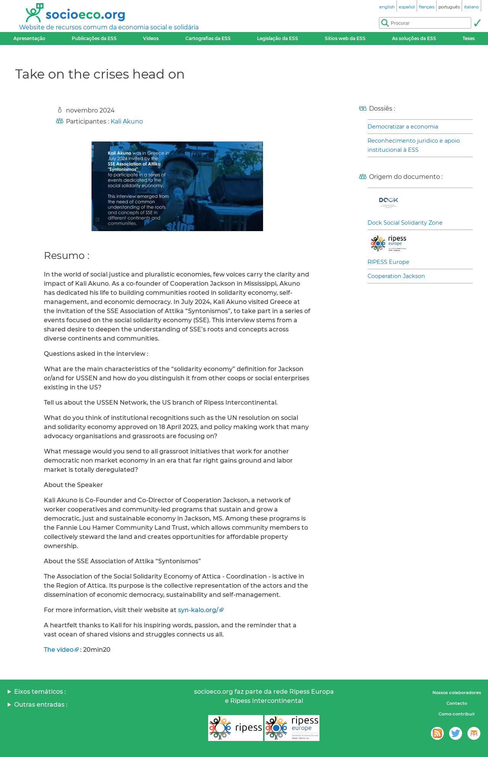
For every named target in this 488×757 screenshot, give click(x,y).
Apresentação (29, 38)
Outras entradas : (40, 704)
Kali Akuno (127, 121)
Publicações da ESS (94, 38)
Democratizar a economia (403, 126)
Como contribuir (456, 714)
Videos (151, 38)
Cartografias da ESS (208, 38)
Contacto (456, 703)
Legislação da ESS (277, 38)
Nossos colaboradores (456, 692)
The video (59, 649)
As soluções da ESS (414, 38)
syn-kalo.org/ (198, 610)
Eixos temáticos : (40, 691)
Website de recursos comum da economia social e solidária (109, 27)
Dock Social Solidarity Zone (405, 222)
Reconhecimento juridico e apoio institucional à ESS (414, 145)
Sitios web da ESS (345, 38)
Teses (468, 38)
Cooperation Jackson (396, 276)
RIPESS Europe (388, 262)
